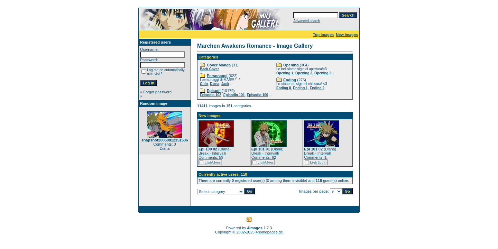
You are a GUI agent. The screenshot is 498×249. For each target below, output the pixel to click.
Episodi (214, 91)
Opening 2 (303, 73)
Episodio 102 (210, 95)
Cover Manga (219, 65)
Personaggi (217, 76)
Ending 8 (283, 88)
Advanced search (306, 21)
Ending (289, 80)
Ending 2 (317, 88)
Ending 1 (300, 88)
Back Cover (209, 69)
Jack (225, 84)
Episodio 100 (257, 95)
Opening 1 (284, 73)
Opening (291, 65)
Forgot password (157, 92)
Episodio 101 (234, 95)
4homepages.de (269, 232)
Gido (204, 84)
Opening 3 (322, 73)
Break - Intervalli (212, 153)
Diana (214, 84)
